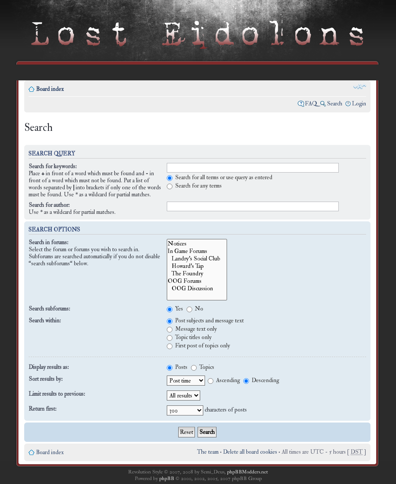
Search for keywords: (53, 166)
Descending (261, 380)
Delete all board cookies (250, 451)
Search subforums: (49, 308)
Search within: (45, 320)
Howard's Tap (197, 266)
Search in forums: (48, 242)
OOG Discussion (197, 288)
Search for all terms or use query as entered (219, 177)
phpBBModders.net (247, 472)
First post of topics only (198, 345)
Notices (197, 243)
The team (208, 451)
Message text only (192, 328)
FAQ (311, 103)
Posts (177, 367)
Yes (175, 308)
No (195, 308)
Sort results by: (45, 379)
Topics (202, 367)
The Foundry (197, 273)
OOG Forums (197, 281)
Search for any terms (194, 185)
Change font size (359, 86)
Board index (50, 89)
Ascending (224, 380)
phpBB (166, 478)
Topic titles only (189, 337)
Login (359, 103)
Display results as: (49, 367)
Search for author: (49, 205)
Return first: (42, 408)
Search (334, 103)
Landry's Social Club (197, 258)
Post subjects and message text (205, 320)
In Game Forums (197, 251)
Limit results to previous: (57, 393)
